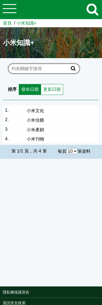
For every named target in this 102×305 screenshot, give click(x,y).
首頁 (7, 22)
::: (100, 294)
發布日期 (30, 89)
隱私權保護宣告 (16, 292)
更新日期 (52, 89)
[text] (40, 69)
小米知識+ (27, 22)
